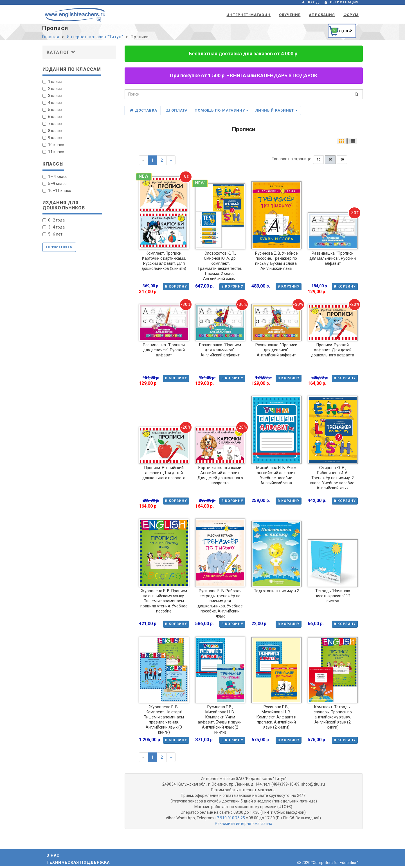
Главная (50, 37)
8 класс (52, 130)
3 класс (52, 95)
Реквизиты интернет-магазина (243, 823)
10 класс (53, 145)
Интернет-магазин (248, 15)
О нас (53, 855)
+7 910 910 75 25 (230, 818)
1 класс (52, 81)
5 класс (52, 109)
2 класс (52, 88)
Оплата (177, 110)
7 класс (52, 123)
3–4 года (53, 227)
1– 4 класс (54, 176)
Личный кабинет (276, 110)
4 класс (52, 102)
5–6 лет (52, 234)
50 (342, 159)
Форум (351, 15)
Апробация (322, 15)
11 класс (53, 152)
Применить (59, 247)
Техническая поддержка (78, 862)
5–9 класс (54, 183)
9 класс (52, 137)
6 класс (52, 116)
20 (330, 159)
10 (318, 159)
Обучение (289, 15)
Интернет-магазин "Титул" (95, 37)
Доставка (143, 110)
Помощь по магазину (221, 110)
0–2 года (53, 220)
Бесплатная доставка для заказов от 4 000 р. (244, 53)
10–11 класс (56, 190)
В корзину (176, 286)
